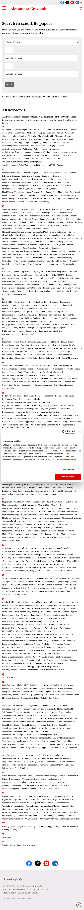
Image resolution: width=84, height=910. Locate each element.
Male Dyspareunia (28, 505)
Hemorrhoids (49, 402)
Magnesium (7, 502)
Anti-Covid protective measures (15, 146)
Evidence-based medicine (13, 331)
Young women (29, 845)
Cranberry (74, 261)
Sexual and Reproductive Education (17, 715)
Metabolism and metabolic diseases (17, 524)
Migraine (19, 527)
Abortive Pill (39, 129)
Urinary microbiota (30, 779)
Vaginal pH (6, 799)
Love (77, 491)
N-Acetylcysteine (9, 548)
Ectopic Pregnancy (10, 305)
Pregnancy (19, 647)
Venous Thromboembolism (58, 803)
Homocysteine (66, 409)
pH (23, 621)
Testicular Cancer (32, 758)
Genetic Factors (58, 369)
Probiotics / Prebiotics (36, 660)
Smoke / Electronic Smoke (64, 738)
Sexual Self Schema (49, 725)
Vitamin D (6, 809)
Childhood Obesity (72, 222)
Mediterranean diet (68, 515)
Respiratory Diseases (10, 695)
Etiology (30, 328)
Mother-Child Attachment (13, 534)
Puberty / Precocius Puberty (14, 670)
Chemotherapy (9, 222)
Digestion (75, 278)
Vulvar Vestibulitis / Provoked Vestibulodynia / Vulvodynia (43, 815)
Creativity (6, 264)
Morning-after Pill (56, 531)
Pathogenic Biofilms (52, 605)
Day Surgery (38, 272)
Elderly (5, 308)
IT (81, 2)
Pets (46, 618)
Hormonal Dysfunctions (50, 412)
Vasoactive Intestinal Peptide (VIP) (16, 803)
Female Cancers (67, 342)
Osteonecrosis (57, 588)
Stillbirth (65, 744)
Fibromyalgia (7, 358)
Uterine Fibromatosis (60, 785)
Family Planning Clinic (37, 342)
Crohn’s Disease (19, 264)
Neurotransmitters (11, 561)
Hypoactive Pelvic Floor (13, 425)
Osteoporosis (70, 588)
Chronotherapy (24, 238)
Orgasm (40, 585)
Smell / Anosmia (30, 738)
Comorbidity (44, 248)
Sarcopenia (44, 705)
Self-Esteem (7, 712)
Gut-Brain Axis (34, 382)
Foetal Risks (32, 358)
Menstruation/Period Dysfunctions (33, 521)
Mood (29, 531)
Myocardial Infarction (11, 540)
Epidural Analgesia (33, 318)
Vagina (5, 796)
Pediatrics (72, 608)
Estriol (73, 324)
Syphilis (45, 747)
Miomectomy (35, 527)
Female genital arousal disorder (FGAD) (58, 345)
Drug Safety (68, 288)
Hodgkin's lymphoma (49, 409)
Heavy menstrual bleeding (30, 399)
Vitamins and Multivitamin (23, 809)
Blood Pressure (33, 192)
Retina (51, 695)
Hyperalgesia (30, 421)
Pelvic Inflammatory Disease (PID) (28, 612)
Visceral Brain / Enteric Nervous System (57, 806)
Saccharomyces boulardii (12, 705)
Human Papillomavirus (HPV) (26, 418)
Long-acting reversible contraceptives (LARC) (44, 491)
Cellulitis (73, 216)
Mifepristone (7, 527)
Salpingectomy (31, 705)
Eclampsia (54, 302)
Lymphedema (50, 494)
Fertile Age (65, 351)
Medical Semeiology (10, 515)
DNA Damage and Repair (29, 281)
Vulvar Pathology (9, 815)
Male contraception (10, 505)
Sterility (44, 744)
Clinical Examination (54, 238)
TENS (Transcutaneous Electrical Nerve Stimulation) (41, 755)
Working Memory (9, 830)
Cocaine (68, 241)
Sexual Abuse (51, 712)
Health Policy (68, 396)
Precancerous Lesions (11, 644)
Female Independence (70, 348)
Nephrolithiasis (8, 551)
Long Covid (17, 491)
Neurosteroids (75, 558)
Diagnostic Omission (10, 278)
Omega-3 (77, 578)
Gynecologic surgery (43, 385)
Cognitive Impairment (11, 248)
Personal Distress (23, 618)
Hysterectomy (40, 428)
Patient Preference (10, 608)
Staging (14, 744)
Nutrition (71, 570)
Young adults (15, 845)
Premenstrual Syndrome (12, 657)
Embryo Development (11, 311)
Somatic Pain (55, 741)
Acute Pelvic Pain (60, 129)
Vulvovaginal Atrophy (49, 819)
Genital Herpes (73, 369)
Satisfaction (56, 705)
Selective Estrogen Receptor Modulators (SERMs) (53, 709)
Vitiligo (58, 809)
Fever (49, 355)
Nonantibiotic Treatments (66, 567)
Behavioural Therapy (31, 176)
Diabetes (69, 275)
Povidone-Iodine (58, 641)
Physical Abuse (62, 624)
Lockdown (6, 491)
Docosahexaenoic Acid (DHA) (55, 281)
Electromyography (57, 308)
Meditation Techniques (48, 515)
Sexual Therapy (66, 725)
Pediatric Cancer (42, 608)
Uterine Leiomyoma (10, 788)
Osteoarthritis (20, 588)
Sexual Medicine (27, 722)
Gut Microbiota (19, 382)
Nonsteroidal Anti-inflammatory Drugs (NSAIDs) (22, 570)
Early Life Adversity (22, 302)
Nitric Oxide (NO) (58, 561)
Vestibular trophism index (13, 806)
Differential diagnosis (60, 278)
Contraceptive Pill (66, 254)
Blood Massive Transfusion (13, 192)
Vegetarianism (39, 803)
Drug (59, 288)
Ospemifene (7, 588)
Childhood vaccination (28, 225)
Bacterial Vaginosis (31, 172)
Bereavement (60, 179)
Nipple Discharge (41, 561)
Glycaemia (72, 378)
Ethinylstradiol (18, 328)
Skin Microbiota (20, 731)
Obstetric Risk (16, 578)
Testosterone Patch (63, 758)
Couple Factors (19, 261)
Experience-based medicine (50, 331)
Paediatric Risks (8, 602)
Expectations (31, 331)
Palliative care (41, 602)
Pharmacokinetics (51, 621)
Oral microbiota (28, 585)
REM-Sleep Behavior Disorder (24, 691)
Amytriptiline (39, 139)
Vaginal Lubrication (63, 796)
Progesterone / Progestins (57, 660)
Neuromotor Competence (24, 558)
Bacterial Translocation (12, 172)
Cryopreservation (50, 264)
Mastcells (61, 511)
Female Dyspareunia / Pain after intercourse (20, 345)
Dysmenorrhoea (19, 294)
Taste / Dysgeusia (9, 755)
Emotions (43, 315)
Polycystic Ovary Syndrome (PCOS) (16, 634)
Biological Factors (9, 185)
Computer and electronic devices (16, 251)
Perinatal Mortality (52, 612)
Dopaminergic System (68, 284)
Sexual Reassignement (66, 722)
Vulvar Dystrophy (58, 812)
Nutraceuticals (59, 570)
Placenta (19, 631)
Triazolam (69, 765)
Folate (41, 358)
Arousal (56, 152)
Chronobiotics (68, 235)
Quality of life (7, 677)
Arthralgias (7, 155)
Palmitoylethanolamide (59, 602)
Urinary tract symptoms (51, 779)
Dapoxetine (26, 272)
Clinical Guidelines (10, 241)
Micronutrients (50, 524)
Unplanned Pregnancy (68, 776)
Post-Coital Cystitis (61, 637)
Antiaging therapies (55, 146)
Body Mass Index (60, 192)
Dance (16, 272)
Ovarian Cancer (37, 591)
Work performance (70, 826)
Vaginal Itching (46, 796)
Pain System (28, 602)
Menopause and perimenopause (46, 518)
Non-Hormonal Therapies (13, 567)
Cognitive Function (65, 245)
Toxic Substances (19, 765)
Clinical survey (41, 241)
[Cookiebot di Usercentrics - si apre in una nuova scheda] (64, 432)
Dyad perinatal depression (68, 291)
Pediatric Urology (58, 608)
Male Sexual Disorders (11, 508)
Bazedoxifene (70, 172)
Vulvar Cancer (43, 812)
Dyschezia (6, 294)
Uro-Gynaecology (38, 782)
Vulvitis (72, 815)
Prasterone (72, 641)
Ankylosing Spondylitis (41, 142)
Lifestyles (31, 488)
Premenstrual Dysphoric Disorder (46, 653)
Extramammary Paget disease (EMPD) (18, 334)
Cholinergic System (22, 228)
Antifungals (54, 149)
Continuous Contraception (13, 254)
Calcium (33, 209)
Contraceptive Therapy (12, 257)
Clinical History (26, 241)
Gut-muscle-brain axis (51, 382)
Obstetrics (28, 578)
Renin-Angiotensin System (50, 691)
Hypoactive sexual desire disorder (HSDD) (42, 425)
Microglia (38, 524)
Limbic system (44, 488)
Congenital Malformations (54, 251)
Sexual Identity (71, 718)
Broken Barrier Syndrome (13, 201)
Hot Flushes (7, 418)
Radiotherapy (36, 685)
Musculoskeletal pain (11, 537)
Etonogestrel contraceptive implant (51, 328)
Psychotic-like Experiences (47, 666)
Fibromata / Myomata (63, 355)
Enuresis (5, 318)
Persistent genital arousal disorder (58, 615)
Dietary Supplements (40, 278)
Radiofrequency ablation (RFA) (15, 685)
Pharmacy (29, 624)
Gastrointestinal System (62, 365)
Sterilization (55, 744)
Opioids (5, 585)
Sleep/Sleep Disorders (38, 731)
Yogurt (5, 845)
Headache (49, 396)
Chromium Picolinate (41, 228)
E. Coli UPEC (7, 302)
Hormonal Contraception (27, 412)
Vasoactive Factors (66, 799)
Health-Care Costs (9, 399)
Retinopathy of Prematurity (67, 695)
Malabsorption (39, 502)
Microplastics (64, 524)
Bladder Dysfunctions (26, 189)
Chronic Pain (7, 235)
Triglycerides (7, 768)
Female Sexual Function (35, 351)
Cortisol (52, 257)
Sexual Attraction (41, 715)
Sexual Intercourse (10, 722)
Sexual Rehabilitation (11, 725)
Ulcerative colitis (9, 776)
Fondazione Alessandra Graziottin (20, 898)
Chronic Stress (39, 235)
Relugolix (6, 691)
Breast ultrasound (38, 198)
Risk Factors (54, 698)
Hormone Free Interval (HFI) (14, 415)
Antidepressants (40, 149)
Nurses (47, 570)
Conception (37, 251)
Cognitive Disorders (47, 245)
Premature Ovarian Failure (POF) (16, 653)
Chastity (60, 219)
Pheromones (41, 624)
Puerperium (33, 670)
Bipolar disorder (52, 185)
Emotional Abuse (9, 315)
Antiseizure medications (12, 152)
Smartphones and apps (12, 738)
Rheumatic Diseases (10, 698)
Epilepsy (46, 318)
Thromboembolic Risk (47, 761)
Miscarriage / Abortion (52, 527)
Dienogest (25, 278)
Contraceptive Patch (48, 254)
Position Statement (41, 634)
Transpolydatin (56, 765)
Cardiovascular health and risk (15, 216)
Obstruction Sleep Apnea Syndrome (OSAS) (53, 578)
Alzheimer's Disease (63, 136)
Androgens (6, 142)
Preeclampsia (7, 647)
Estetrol (56, 324)
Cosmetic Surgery (64, 257)
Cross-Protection (34, 264)
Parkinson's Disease (34, 605)
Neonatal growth (61, 548)
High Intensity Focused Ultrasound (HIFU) (19, 405)
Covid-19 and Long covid (57, 261)
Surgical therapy (33, 747)
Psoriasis (27, 663)
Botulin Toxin (22, 195)
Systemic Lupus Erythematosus (64, 747)
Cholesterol (7, 228)
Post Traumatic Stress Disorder (39, 637)
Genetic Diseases (43, 369)
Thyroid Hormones (67, 761)
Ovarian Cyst (51, 591)
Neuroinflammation (65, 554)
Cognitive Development (27, 245)
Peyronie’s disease (58, 618)
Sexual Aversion (58, 715)
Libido (54, 484)
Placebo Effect (8, 631)
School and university (11, 709)
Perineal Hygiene (69, 612)
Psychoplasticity (59, 663)
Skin (68, 728)
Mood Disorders (40, 531)
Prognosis (74, 660)
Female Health (53, 348)
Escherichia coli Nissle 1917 (13, 321)
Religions (69, 688)
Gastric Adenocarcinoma (12, 365)
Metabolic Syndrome (58, 521)
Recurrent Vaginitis (69, 685)
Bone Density (75, 192)
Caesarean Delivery (10, 209)
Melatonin (6, 518)
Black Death (66, 185)
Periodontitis (36, 615)
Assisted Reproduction (42, 155)
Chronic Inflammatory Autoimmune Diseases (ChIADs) (25, 232)
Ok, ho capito (68, 477)
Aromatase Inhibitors (42, 152)
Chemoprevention (73, 219)
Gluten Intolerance (58, 378)
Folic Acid (50, 358)
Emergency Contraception (34, 311)
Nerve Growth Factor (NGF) (28, 551)
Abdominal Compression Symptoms (17, 129)
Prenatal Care (31, 657)
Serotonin (18, 712)
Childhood (22, 222)
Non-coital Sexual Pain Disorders (47, 564)
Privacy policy (9, 892)
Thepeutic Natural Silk (11, 761)
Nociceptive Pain (9, 564)
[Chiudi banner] (80, 432)
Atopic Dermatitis (53, 158)
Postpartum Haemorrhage (38, 641)
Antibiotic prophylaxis (11, 149)
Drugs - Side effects (25, 291)
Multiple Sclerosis (68, 534)
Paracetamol (7, 605)
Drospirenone (49, 288)
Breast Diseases (22, 198)
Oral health (15, 585)
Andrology (17, 142)
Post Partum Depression (61, 634)
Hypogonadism (69, 425)
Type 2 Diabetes (22, 768)
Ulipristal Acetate (25, 776)
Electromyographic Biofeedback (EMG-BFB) (28, 308)
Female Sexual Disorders (12, 351)
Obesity (5, 578)
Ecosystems (65, 302)
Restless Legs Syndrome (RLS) (34, 695)
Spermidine (67, 741)
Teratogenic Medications (12, 758)
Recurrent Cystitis (51, 685)
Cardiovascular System (39, 216)
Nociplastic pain (25, 564)
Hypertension (75, 421)
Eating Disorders (40, 302)
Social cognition (8, 741)
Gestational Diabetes (52, 375)
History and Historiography (26, 409)
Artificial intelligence (22, 155)
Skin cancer (7, 731)
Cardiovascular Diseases (62, 212)
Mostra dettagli (69, 469)
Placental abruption (33, 631)
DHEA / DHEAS (58, 275)
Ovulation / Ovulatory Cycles (14, 594)
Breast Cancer (68, 195)
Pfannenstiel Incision (10, 621)
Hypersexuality (60, 421)
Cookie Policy (70, 460)
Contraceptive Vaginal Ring (35, 257)
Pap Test (74, 602)
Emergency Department (57, 311)
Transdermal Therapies (38, 765)
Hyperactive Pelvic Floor (66, 418)
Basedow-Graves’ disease (51, 172)
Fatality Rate (54, 342)
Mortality (70, 531)
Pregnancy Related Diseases (13, 650)
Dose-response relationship (13, 288)
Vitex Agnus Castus (45, 809)
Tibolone (5, 765)
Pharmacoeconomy (34, 621)
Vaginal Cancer (16, 796)
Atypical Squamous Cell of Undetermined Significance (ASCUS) (28, 165)
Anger (27, 142)
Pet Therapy (37, 618)
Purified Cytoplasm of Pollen (52, 670)
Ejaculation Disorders (65, 305)
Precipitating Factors (31, 644)
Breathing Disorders (70, 198)
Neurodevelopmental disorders (41, 554)
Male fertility (43, 505)
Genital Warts (23, 372)
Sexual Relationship (30, 725)
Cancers (5, 212)
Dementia (73, 272)
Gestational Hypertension (12, 378)
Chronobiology (53, 235)
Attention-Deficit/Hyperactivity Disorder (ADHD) (22, 162)
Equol (54, 318)
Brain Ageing (42, 195)
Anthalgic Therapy (61, 142)
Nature (49, 548)
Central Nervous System (12, 219)
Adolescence (32, 133)
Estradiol (65, 324)
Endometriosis (55, 315)
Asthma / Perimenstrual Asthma (15, 158)
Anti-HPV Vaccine (38, 146)
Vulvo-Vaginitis (31, 819)
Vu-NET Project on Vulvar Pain (15, 812)
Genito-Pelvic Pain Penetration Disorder (48, 372)
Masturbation (73, 511)
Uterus (42, 788)
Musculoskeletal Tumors (32, 537)
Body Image (46, 192)
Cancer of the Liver (65, 209)
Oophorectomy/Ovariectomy (68, 581)
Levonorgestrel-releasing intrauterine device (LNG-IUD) (25, 484)
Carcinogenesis (32, 212)
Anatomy (73, 139)
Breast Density (8, 198)
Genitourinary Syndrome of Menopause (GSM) (21, 375)
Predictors (46, 644)
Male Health (56, 505)
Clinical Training (56, 241)
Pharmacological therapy (12, 624)
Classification (38, 238)
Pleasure (47, 631)
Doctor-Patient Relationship (13, 284)
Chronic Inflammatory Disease (62, 232)
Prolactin (6, 663)
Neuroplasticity (60, 558)
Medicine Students (29, 515)
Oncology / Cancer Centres (29, 581)
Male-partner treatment (53, 508)
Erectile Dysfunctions (68, 318)
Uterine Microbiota (29, 788)
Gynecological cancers (63, 385)
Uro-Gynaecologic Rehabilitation (15, 782)
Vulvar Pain (73, 812)
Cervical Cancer (31, 219)
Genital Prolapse (9, 372)
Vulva (32, 812)
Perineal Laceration (10, 615)
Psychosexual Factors (11, 666)
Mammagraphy (72, 508)
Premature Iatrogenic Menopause (63, 650)
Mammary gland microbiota (14, 511)
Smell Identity (45, 738)
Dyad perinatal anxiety (45, 291)
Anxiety (27, 152)
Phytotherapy (65, 628)
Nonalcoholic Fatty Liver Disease (39, 567)
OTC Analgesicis (8, 591)
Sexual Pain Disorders (45, 722)
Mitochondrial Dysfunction (13, 531)
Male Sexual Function (32, 508)
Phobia (51, 624)
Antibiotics (27, 149)
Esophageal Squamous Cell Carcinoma (18, 324)
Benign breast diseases (51, 176)
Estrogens (6, 328)
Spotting (5, 744)
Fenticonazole (53, 351)
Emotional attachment (27, 315)
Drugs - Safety (9, 291)
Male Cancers (71, 502)
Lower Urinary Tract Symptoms (15, 494)
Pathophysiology (70, 605)
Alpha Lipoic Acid (45, 136)
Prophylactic (17, 663)
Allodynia (32, 136)
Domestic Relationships (36, 284)
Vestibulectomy (32, 806)
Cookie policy (24, 892)
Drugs (77, 288)
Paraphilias (19, 605)
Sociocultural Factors (39, 741)
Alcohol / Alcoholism (65, 133)
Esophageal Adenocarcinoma (39, 321)
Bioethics (66, 182)
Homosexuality (8, 412)
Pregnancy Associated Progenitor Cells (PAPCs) (46, 647)
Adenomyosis (7, 133)
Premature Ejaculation (37, 650)
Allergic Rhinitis (19, 136)
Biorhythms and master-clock (31, 185)
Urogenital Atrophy (56, 782)
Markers (51, 511)
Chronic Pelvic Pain (23, 235)
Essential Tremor (43, 324)
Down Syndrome (34, 288)
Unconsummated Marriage (46, 776)
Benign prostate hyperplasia (41, 179)
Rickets (44, 698)
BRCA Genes (55, 195)
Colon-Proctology (30, 248)
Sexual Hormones (55, 718)
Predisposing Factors (61, 644)
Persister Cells (8, 618)
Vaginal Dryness (31, 796)
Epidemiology (17, 318)
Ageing (42, 133)
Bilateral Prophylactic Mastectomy (16, 182)
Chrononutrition (9, 238)
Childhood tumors (9, 225)
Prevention (6, 660)
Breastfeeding (54, 198)
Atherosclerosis (37, 158)
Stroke (74, 744)
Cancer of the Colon (47, 209)
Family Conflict (20, 342)
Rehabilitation (40, 688)
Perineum (25, 615)
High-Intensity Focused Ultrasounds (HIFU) (57, 405)
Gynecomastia (8, 388)
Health (58, 396)
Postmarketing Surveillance (13, 641)
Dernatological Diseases (23, 275)
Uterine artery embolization (37, 785)
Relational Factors (55, 688)
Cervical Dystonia (47, 219)
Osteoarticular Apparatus (38, 588)
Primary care (19, 660)
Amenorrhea (26, 139)
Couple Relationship (36, 261)
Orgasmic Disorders (54, 585)
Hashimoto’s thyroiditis (11, 396)
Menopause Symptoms (71, 518)
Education (24, 305)
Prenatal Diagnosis (46, 657)
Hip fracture (7, 409)
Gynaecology (27, 385)
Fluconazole (20, 358)
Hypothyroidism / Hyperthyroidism (17, 428)
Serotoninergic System (33, 712)
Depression (6, 275)
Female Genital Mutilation (13, 348)
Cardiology (45, 212)
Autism (60, 165)
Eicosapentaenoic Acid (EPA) (42, 305)
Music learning (50, 537)
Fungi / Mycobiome (70, 358)
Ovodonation (64, 591)
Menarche (26, 518)
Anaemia (51, 139)
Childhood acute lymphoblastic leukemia (46, 222)
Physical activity (8, 628)
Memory (16, 518)
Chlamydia (44, 225)
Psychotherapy (28, 666)
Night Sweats (26, 561)
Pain (19, 602)
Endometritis (68, 315)
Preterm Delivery (63, 657)
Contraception (32, 254)
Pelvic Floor (7, 612)
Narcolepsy (23, 548)
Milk (26, 527)
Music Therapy (65, 537)
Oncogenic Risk (9, 581)
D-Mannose (6, 272)
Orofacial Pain (70, 585)
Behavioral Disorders (11, 176)
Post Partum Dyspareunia (12, 637)
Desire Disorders (42, 275)
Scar (65, 705)
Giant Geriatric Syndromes (37, 378)
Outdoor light (23, 591)
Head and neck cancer (32, 396)
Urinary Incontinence (11, 779)
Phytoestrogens (51, 628)
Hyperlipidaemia (45, 421)
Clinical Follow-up (72, 238)
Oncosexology (48, 581)
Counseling (6, 261)
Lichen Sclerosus (66, 484)
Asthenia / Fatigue (61, 155)
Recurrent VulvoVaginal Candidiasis (17, 688)
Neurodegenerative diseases (14, 554)
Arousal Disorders (69, 152)
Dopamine (52, 284)
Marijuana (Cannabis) (37, 511)
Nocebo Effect (73, 561)
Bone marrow (9, 195)
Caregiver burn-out (60, 216)
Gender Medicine (27, 369)
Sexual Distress (39, 718)
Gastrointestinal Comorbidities (37, 365)
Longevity (69, 491)
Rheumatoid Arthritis (30, 698)
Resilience (67, 691)
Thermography (29, 761)
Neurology (6, 558)
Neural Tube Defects (51, 551)
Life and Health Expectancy (13, 488)
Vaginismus (18, 799)
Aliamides (6, 136)
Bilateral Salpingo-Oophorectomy (47, 182)
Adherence (20, 133)
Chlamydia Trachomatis (61, 225)
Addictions (73, 129)
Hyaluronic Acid (47, 418)
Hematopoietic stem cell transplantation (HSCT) (22, 402)
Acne (49, 129)
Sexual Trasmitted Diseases (13, 728)
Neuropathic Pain (44, 558)
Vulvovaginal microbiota (70, 819)
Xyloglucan (6, 837)
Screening (26, 709)
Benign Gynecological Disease (14, 179)
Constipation (73, 251)
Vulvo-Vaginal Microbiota (12, 819)
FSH (58, 358)
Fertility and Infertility (11, 355)
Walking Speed (8, 826)
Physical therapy (25, 628)
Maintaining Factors (22, 502)
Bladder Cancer (8, 189)
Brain (32, 195)
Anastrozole (62, 139)
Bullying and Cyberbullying (37, 201)
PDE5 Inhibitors (26, 608)
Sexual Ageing (65, 712)
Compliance (56, 248)
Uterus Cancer (53, 788)
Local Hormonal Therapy (62, 488)
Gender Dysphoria (10, 369)
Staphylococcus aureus (29, 744)
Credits (35, 892)
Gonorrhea (6, 382)
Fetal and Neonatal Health (34, 355)
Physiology (38, 628)
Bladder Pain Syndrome (48, 189)
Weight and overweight (27, 826)
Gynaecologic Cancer (11, 385)
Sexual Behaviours (10, 718)
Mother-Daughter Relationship (38, 534)
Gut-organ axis (69, 382)
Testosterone (47, 758)
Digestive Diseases (9, 281)
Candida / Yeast (17, 212)
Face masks (6, 342)
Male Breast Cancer (55, 502)
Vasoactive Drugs (50, 799)
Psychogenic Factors (42, 663)
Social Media (22, 741)
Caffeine (24, 209)
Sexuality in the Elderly (37, 728)
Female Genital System (35, 348)
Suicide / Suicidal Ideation (13, 747)
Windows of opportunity (49, 826)
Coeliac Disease (8, 245)
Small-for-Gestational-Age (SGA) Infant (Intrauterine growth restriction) (32, 734)
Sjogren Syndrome (57, 728)
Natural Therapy (37, 548)
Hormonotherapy (70, 415)
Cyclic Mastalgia (67, 264)
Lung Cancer (36, 494)
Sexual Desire (25, 718)
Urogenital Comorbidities (12, 785)
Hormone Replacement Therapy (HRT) (45, 415)
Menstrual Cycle (10, 521)
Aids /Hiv (51, 133)
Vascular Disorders (33, 799)
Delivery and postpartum (56, 272)
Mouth (56, 534)
